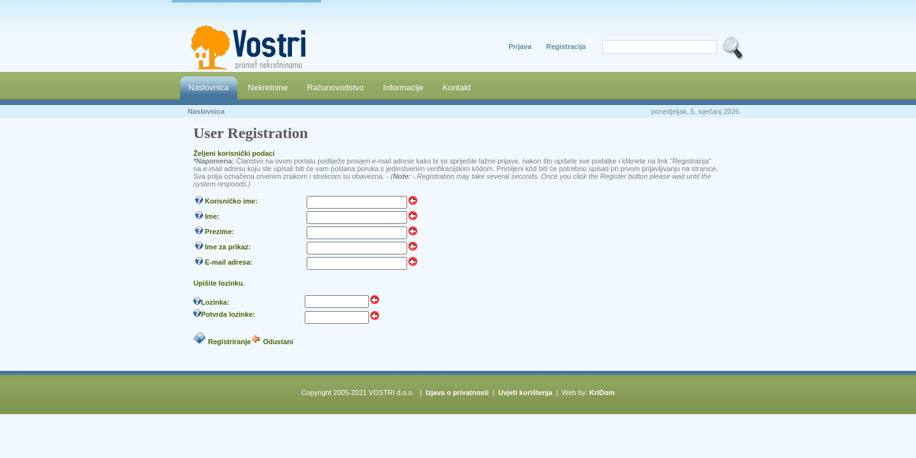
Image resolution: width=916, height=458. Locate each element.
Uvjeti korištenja (525, 392)
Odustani (278, 341)
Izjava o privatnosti (457, 392)
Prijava (519, 46)
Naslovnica (206, 111)
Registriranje (229, 341)
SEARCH (733, 48)
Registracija (566, 46)
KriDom (602, 392)
